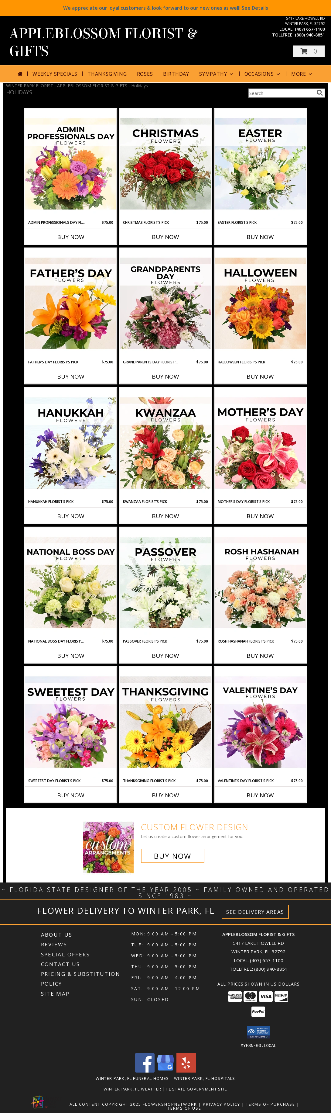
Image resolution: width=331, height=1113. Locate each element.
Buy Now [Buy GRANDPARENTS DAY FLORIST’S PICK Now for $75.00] (165, 376)
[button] (309, 51)
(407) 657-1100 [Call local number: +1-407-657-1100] (310, 29)
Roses (145, 74)
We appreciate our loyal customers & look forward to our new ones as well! (165, 8)
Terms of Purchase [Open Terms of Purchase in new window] (270, 1104)
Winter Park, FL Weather (132, 1088)
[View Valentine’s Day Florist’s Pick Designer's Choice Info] (260, 722)
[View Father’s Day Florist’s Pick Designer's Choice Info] (70, 303)
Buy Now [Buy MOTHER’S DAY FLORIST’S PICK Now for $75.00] (260, 516)
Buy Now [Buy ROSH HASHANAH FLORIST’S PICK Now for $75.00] (260, 656)
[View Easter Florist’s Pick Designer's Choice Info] (260, 164)
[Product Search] (281, 93)
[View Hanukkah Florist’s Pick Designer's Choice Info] (70, 443)
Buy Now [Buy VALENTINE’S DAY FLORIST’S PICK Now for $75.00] (260, 795)
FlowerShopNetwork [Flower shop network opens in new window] (170, 1104)
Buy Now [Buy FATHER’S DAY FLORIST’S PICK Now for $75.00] (70, 376)
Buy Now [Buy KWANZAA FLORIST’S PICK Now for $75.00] (165, 516)
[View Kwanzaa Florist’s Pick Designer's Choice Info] (165, 443)
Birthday (176, 74)
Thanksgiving (107, 74)
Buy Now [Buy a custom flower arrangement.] (172, 856)
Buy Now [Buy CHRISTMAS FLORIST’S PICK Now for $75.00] (165, 237)
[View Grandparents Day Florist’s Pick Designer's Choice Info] (165, 303)
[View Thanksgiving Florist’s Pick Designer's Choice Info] (165, 722)
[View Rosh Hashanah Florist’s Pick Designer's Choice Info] (260, 583)
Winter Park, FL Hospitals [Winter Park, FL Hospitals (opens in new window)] (204, 1078)
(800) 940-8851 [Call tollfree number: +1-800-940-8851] (310, 35)
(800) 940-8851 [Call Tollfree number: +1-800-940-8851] (271, 969)
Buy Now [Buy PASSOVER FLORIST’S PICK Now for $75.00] (165, 656)
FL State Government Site (196, 1088)
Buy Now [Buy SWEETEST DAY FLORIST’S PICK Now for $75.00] (70, 795)
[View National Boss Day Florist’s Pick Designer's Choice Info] (70, 583)
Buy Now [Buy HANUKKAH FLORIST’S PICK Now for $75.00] (70, 516)
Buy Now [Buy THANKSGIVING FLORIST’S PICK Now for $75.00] (165, 795)
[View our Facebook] (145, 1070)
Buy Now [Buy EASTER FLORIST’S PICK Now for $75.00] (260, 237)
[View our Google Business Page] (165, 1070)
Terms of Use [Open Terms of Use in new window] (184, 1108)
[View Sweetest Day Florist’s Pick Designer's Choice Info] (70, 722)
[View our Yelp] (186, 1070)
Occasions (262, 74)
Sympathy (216, 74)
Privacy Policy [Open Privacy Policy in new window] (221, 1104)
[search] (320, 92)
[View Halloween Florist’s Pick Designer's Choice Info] (260, 303)
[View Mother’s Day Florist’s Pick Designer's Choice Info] (260, 443)
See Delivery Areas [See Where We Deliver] (255, 911)
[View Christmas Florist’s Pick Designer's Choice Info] (165, 164)
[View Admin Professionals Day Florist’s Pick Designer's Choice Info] (70, 164)
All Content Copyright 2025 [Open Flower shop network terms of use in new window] (105, 1104)
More (302, 74)
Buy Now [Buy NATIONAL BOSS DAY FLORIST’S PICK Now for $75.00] (70, 656)
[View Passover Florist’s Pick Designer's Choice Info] (165, 583)
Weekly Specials (54, 74)
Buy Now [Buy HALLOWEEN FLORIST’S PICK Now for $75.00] (260, 376)
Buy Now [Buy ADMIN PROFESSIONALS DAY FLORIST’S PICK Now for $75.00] (70, 237)
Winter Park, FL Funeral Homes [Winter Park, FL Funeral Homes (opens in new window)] (132, 1078)
